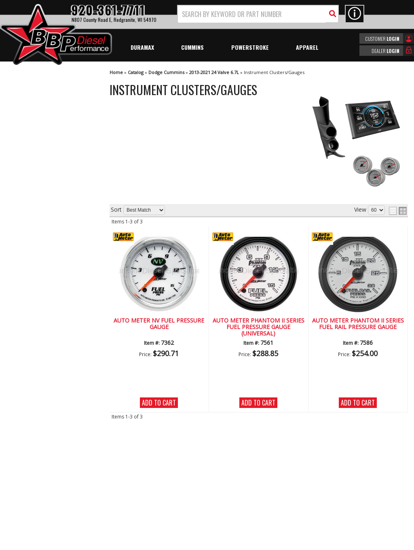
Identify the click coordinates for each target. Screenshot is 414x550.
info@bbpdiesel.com (237, 497)
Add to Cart (159, 403)
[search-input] (252, 14)
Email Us (33, 316)
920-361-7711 (40, 332)
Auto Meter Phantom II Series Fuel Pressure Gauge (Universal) (258, 327)
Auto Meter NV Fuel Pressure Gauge (159, 324)
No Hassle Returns (46, 271)
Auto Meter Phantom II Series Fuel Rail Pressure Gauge (358, 324)
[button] (258, 14)
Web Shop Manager (279, 543)
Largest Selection (45, 248)
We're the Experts (45, 225)
